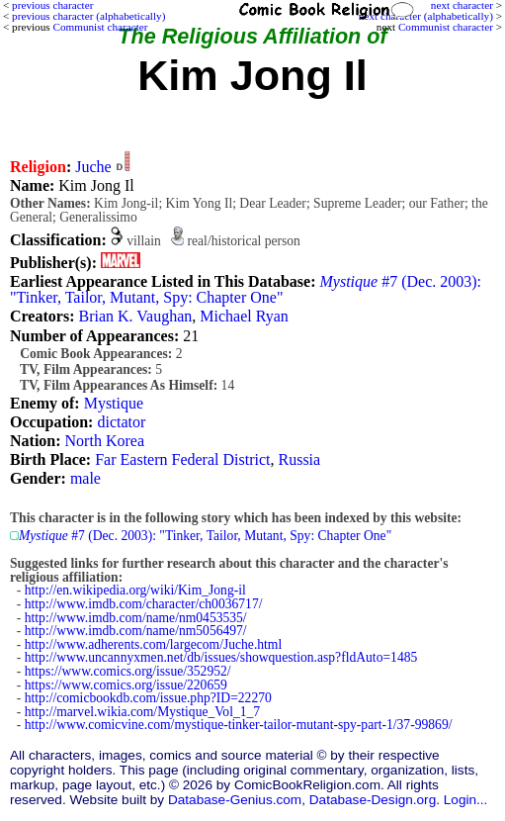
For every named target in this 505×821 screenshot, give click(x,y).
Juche (93, 166)
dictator (121, 421)
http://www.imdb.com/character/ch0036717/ (144, 603)
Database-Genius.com (234, 799)
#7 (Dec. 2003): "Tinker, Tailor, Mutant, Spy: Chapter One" (245, 289)
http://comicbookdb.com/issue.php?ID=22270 (148, 697)
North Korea (104, 440)
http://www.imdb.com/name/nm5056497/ (136, 630)
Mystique (113, 403)
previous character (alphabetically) (88, 16)
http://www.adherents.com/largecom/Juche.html (154, 644)
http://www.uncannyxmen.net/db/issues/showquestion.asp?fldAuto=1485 (221, 657)
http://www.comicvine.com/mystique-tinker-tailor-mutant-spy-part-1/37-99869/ (239, 724)
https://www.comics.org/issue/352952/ (128, 671)
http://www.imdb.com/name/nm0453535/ (136, 617)
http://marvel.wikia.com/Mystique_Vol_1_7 (142, 711)
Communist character (445, 27)
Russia (299, 459)
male (85, 478)
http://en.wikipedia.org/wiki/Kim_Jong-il (135, 590)
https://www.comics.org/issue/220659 (126, 685)
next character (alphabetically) (426, 16)
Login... (466, 799)
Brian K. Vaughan (135, 316)
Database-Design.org (372, 799)
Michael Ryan (244, 316)
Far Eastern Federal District (182, 459)
